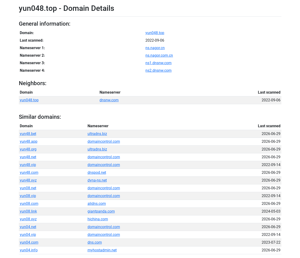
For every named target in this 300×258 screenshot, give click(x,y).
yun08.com (29, 203)
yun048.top (154, 33)
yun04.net (28, 227)
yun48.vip (28, 165)
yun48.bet (28, 133)
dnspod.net (97, 172)
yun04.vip (28, 234)
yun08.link (28, 211)
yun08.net (28, 188)
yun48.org (28, 149)
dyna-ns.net (97, 180)
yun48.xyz (28, 180)
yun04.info (29, 250)
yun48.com (29, 172)
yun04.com (29, 242)
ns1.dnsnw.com (158, 63)
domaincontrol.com (104, 141)
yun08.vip (28, 196)
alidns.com (97, 203)
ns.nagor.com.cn (159, 55)
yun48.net (28, 157)
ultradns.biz (97, 133)
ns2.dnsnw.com (158, 70)
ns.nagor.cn (155, 48)
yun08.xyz (28, 219)
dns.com (95, 242)
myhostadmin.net (102, 250)
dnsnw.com (109, 100)
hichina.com (98, 219)
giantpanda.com (101, 211)
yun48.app (28, 141)
